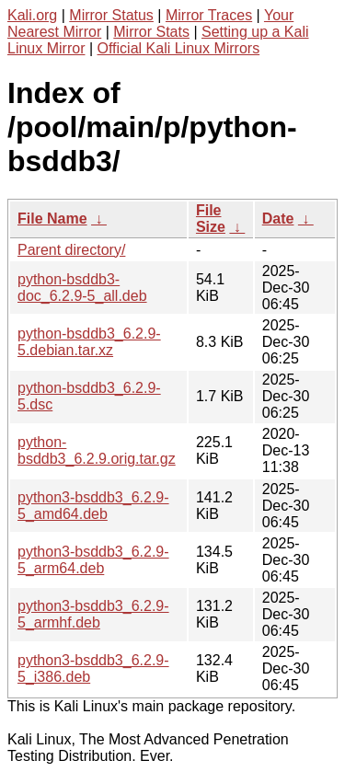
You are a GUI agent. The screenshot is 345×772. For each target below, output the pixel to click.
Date (278, 218)
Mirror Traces (209, 15)
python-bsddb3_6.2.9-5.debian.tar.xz (89, 342)
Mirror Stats (151, 32)
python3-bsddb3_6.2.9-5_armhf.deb (93, 614)
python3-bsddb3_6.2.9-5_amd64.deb (93, 506)
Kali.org (32, 15)
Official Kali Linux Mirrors (179, 48)
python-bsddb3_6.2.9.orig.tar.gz (96, 450)
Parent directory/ (71, 250)
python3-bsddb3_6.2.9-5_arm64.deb (93, 560)
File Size (210, 218)
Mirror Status (111, 15)
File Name (52, 218)
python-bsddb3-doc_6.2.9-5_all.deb (82, 287)
